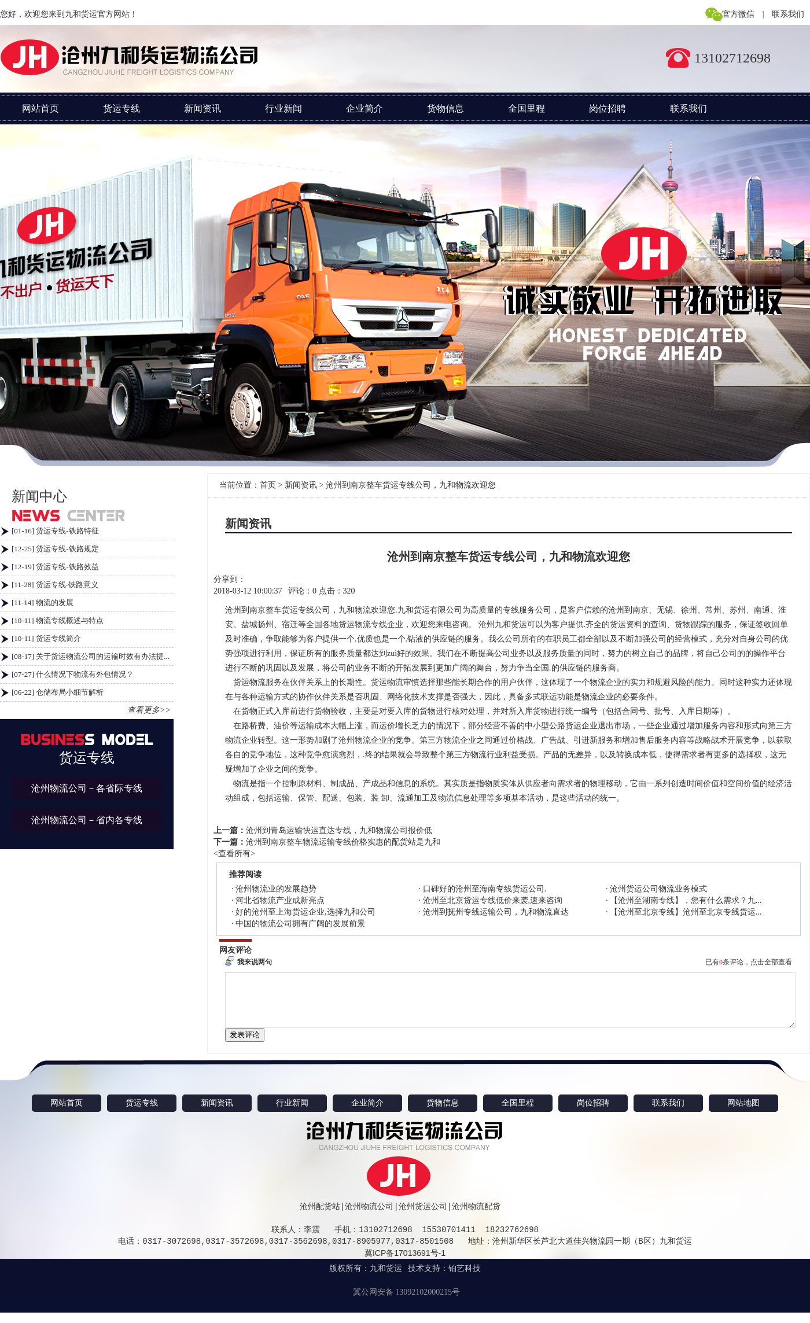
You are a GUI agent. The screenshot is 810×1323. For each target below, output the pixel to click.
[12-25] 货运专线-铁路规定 (55, 548)
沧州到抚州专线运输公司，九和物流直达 (496, 912)
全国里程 (526, 108)
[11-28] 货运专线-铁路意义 (55, 584)
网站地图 (743, 1113)
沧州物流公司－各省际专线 (86, 788)
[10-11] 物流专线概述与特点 (58, 620)
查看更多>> (149, 710)
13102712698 (732, 57)
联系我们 (788, 14)
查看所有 (234, 853)
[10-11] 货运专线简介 (46, 638)
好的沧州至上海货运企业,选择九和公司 (305, 912)
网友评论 (235, 950)
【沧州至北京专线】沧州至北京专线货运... (686, 912)
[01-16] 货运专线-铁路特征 (55, 530)
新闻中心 (39, 496)
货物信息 (445, 108)
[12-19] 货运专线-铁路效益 (55, 566)
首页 (268, 485)
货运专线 (121, 108)
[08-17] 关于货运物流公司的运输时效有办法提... (91, 656)
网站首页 (40, 108)
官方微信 (738, 14)
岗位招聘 (607, 108)
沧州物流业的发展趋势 (275, 889)
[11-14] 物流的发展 (42, 602)
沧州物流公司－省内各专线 (86, 820)
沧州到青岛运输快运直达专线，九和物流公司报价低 (339, 830)
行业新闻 (283, 108)
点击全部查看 (771, 962)
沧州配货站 (320, 1216)
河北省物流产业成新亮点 (280, 900)
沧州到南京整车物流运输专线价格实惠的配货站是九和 (343, 842)
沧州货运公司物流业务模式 (658, 889)
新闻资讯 (202, 108)
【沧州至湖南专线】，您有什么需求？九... (686, 900)
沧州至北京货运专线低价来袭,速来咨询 (493, 900)
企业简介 (364, 108)
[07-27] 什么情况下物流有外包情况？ (73, 674)
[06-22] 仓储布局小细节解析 (58, 692)
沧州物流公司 (369, 1216)
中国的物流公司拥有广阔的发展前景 (300, 923)
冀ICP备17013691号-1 (405, 1263)
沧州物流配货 (476, 1216)
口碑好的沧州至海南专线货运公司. (485, 889)
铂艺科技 (464, 1278)
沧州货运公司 (423, 1216)
